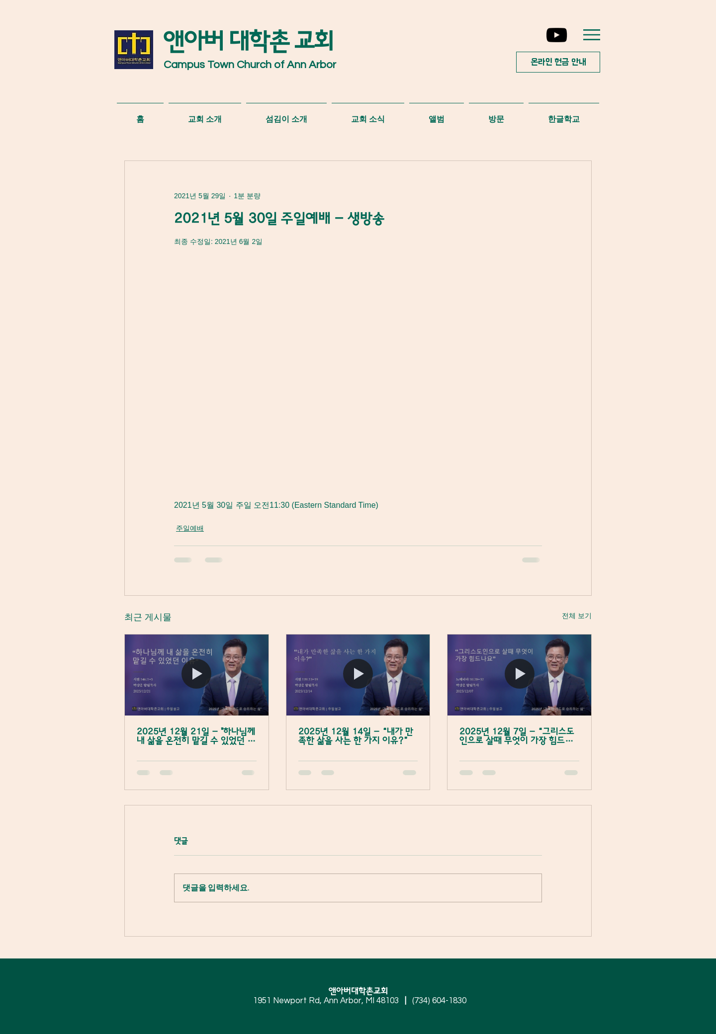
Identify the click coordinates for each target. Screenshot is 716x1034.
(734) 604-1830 (439, 1000)
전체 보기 (577, 616)
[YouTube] (556, 35)
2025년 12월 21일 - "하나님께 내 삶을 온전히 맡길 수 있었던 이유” (196, 736)
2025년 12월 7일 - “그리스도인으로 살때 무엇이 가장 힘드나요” (516, 736)
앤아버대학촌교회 (362, 991)
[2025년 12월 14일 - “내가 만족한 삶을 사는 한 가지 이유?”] (358, 675)
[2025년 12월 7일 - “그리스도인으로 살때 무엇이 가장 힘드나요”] (519, 675)
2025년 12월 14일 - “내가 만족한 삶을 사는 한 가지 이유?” (355, 736)
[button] (591, 34)
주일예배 (190, 528)
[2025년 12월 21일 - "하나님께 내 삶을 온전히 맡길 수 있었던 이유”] (196, 675)
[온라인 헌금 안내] (558, 62)
